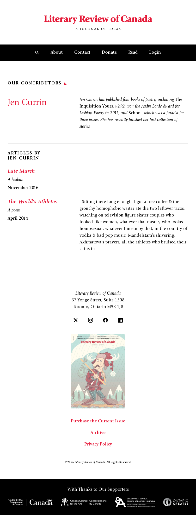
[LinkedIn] (120, 320)
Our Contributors (37, 83)
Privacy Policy (98, 444)
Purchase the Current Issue (98, 421)
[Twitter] (76, 320)
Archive (98, 433)
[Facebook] (105, 320)
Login (155, 53)
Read (133, 53)
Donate (109, 53)
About (57, 53)
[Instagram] (90, 320)
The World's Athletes (32, 202)
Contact (82, 53)
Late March (21, 171)
